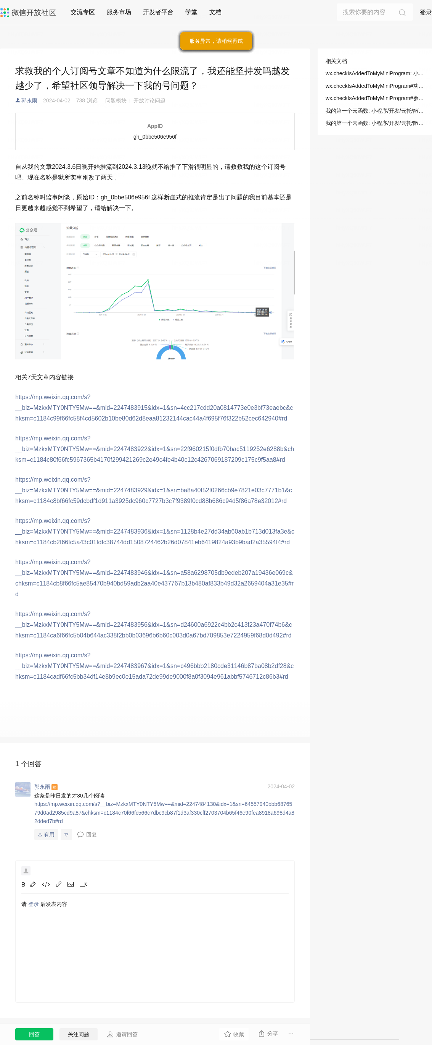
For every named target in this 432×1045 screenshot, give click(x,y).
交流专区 (83, 12)
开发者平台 (158, 12)
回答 (34, 1034)
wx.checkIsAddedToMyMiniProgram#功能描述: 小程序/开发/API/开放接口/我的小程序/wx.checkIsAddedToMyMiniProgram (375, 86)
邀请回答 (122, 1034)
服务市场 (119, 12)
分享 (268, 1033)
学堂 (191, 12)
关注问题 (78, 1034)
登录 (426, 12)
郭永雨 (29, 100)
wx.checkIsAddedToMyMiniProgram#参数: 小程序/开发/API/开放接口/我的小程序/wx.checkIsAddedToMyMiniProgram (375, 98)
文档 (215, 12)
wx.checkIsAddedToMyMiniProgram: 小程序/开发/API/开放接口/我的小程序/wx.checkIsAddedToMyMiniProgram (375, 73)
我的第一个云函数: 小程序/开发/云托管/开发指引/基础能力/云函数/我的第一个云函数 (375, 111)
